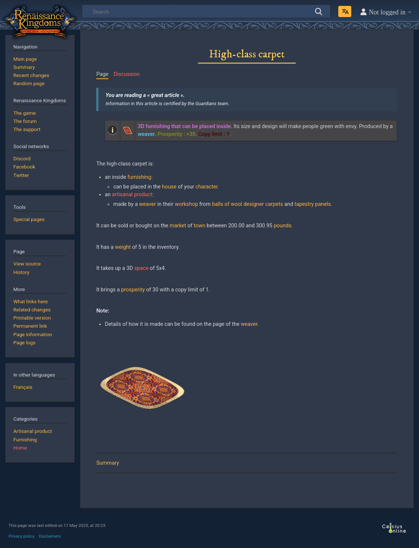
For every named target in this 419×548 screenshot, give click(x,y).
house (169, 187)
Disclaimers (50, 536)
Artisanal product (32, 431)
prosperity (133, 290)
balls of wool (227, 204)
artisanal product (132, 194)
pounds (282, 226)
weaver (147, 204)
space (141, 268)
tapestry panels (313, 204)
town (199, 226)
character (206, 187)
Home (20, 448)
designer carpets (263, 204)
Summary (107, 463)
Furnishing (25, 439)
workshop (186, 204)
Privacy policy (21, 536)
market (178, 226)
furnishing (139, 177)
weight (123, 247)
